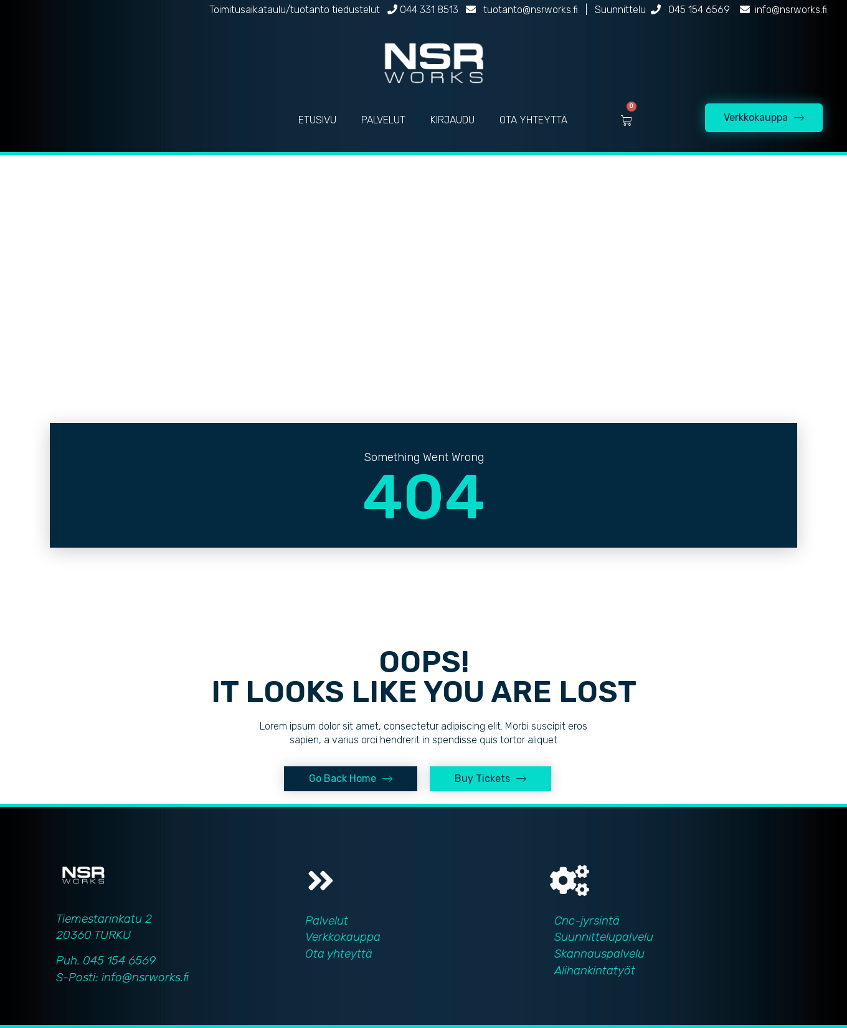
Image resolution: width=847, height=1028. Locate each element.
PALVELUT (383, 120)
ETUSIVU (317, 120)
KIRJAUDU (452, 120)
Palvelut (326, 920)
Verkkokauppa (343, 937)
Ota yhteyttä (338, 953)
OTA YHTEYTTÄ (533, 120)
